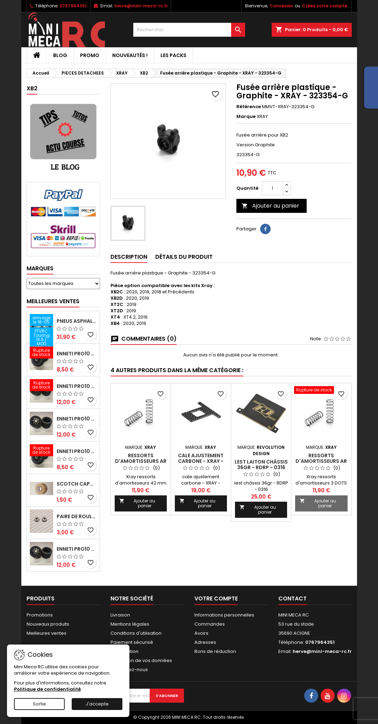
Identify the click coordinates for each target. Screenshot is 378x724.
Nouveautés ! (130, 55)
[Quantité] (272, 188)
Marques (40, 268)
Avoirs (201, 633)
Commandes (209, 624)
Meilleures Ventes (53, 301)
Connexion (281, 6)
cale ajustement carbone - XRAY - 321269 (200, 461)
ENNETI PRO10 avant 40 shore (77, 451)
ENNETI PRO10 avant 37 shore (77, 353)
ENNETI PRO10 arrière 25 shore (77, 419)
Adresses (205, 642)
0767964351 (73, 6)
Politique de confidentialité (47, 689)
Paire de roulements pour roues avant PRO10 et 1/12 (77, 516)
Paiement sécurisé (131, 642)
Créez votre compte (324, 6)
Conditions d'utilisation (136, 633)
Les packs (173, 55)
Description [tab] (128, 257)
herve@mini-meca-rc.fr (141, 6)
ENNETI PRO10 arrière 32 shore (77, 549)
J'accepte (97, 704)
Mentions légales (129, 624)
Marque (246, 116)
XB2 (32, 88)
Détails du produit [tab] (184, 257)
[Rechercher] (189, 30)
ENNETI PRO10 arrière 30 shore (77, 386)
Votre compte (216, 598)
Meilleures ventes (46, 633)
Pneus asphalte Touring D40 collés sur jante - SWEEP (77, 321)
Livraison (120, 615)
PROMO (89, 55)
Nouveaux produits (48, 624)
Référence (248, 107)
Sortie (39, 704)
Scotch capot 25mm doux (77, 484)
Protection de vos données (141, 660)
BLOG (60, 55)
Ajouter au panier (270, 206)
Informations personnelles (224, 615)
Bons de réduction (215, 651)
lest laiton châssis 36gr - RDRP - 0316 (261, 464)
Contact (292, 598)
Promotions (40, 615)
